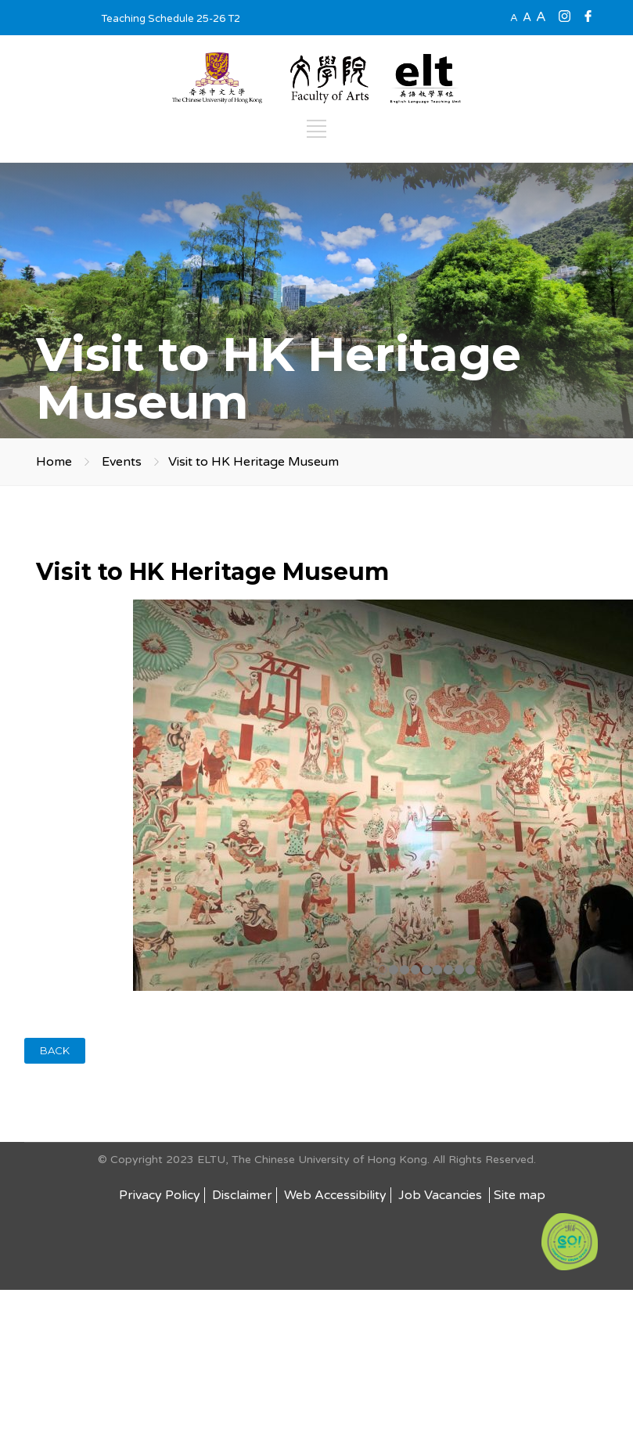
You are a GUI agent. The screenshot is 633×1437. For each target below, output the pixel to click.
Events (122, 462)
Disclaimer (242, 1195)
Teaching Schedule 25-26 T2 (170, 19)
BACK (55, 1050)
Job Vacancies (441, 1195)
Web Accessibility (335, 1195)
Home (54, 462)
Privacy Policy (159, 1195)
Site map (519, 1195)
